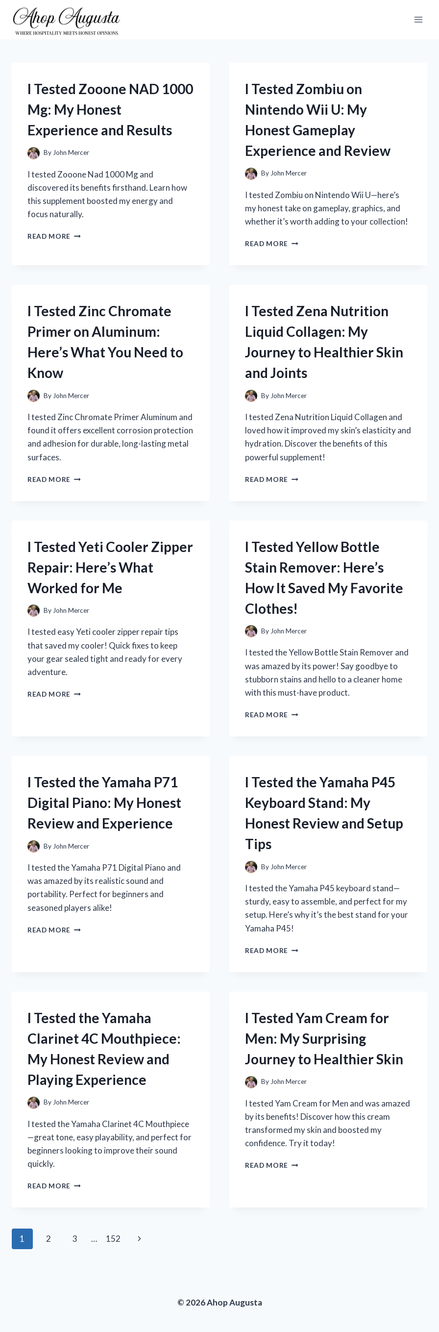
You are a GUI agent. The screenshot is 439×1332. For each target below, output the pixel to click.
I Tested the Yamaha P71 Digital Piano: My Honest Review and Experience (104, 802)
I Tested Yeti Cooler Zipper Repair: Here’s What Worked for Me (110, 567)
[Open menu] (418, 19)
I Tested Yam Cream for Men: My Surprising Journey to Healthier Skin (324, 1038)
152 (113, 1238)
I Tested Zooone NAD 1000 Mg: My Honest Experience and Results (110, 109)
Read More (54, 236)
